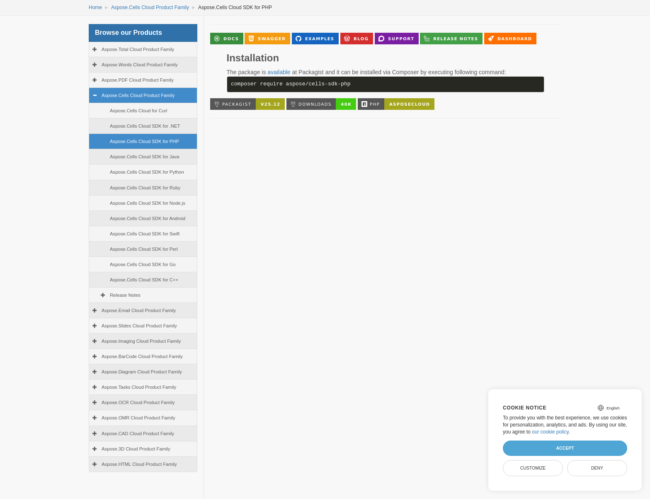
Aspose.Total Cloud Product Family (138, 49)
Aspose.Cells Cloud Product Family (150, 7)
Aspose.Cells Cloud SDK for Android (147, 218)
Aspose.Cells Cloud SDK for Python (147, 172)
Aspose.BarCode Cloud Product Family (142, 356)
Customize (533, 467)
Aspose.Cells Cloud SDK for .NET (145, 126)
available (278, 72)
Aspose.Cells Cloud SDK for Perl (144, 249)
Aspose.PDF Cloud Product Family (138, 80)
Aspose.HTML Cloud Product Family (139, 464)
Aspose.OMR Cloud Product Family (138, 417)
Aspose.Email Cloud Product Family (139, 310)
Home (95, 7)
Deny (597, 467)
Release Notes (125, 295)
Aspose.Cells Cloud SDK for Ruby (145, 187)
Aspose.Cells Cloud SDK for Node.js (147, 203)
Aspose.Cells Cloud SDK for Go (143, 264)
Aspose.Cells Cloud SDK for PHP (144, 141)
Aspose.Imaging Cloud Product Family (141, 341)
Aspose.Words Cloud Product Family (140, 64)
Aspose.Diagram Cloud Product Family (142, 371)
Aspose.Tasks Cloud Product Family (139, 387)
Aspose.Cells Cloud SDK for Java (144, 156)
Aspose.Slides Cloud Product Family (139, 325)
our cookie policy (550, 432)
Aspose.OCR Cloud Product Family (138, 402)
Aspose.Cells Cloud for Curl (138, 110)
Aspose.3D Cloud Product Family (136, 448)
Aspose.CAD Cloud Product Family (138, 433)
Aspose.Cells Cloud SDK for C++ (144, 279)
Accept (565, 448)
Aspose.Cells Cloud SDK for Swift (144, 233)
